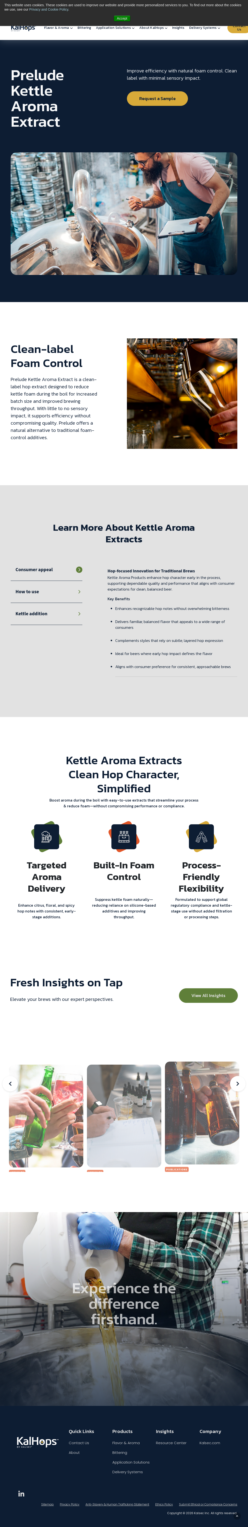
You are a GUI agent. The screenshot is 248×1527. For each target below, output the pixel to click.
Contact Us (79, 1442)
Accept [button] (122, 18)
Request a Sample (157, 98)
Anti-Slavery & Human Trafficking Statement (117, 1504)
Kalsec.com (210, 1442)
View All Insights (208, 995)
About (74, 1452)
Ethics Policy (164, 1504)
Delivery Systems (203, 27)
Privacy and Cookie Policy (48, 9)
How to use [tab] (27, 591)
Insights (178, 27)
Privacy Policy (69, 1504)
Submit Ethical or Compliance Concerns (208, 1504)
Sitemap (47, 1504)
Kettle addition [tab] (31, 613)
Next (238, 1083)
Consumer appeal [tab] (34, 569)
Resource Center (171, 1442)
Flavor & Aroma (56, 27)
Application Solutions (113, 27)
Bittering (84, 27)
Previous (10, 1083)
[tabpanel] (172, 622)
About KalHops (151, 27)
